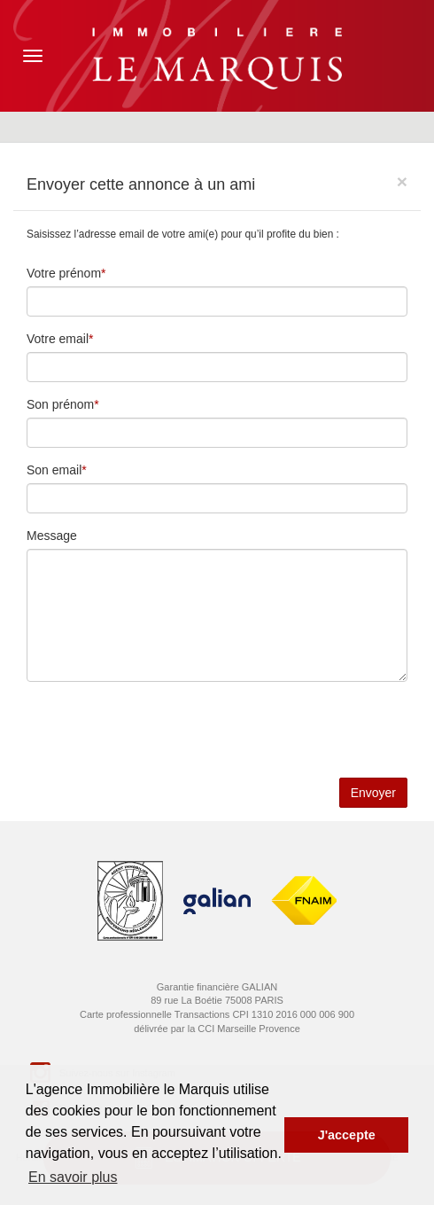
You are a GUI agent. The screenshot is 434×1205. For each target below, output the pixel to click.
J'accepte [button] (347, 1135)
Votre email (58, 339)
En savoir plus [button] (73, 1177)
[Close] (402, 181)
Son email (54, 470)
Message (52, 535)
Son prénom (60, 404)
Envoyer (373, 793)
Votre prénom (64, 273)
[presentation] (161, 729)
